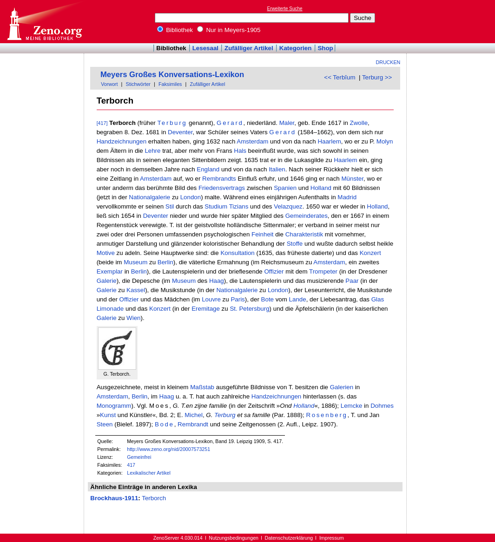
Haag (216, 280)
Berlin (165, 262)
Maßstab (202, 387)
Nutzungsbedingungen (233, 538)
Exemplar (110, 271)
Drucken (388, 62)
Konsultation (237, 252)
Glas (377, 299)
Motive (106, 252)
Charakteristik (304, 234)
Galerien (341, 387)
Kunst (108, 414)
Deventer (180, 132)
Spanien (285, 187)
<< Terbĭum (339, 77)
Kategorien (295, 48)
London (190, 197)
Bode (164, 424)
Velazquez (288, 206)
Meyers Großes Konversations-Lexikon (172, 74)
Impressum (331, 538)
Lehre (152, 150)
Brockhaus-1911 (114, 498)
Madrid (346, 197)
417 (131, 465)
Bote (267, 299)
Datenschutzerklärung (289, 538)
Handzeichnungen (121, 141)
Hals (240, 150)
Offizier (274, 271)
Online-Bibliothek (44, 21)
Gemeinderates (306, 215)
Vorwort (109, 84)
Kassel (135, 290)
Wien (133, 317)
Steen (105, 424)
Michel (194, 414)
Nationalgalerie (149, 197)
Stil (169, 206)
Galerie (107, 280)
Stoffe (295, 243)
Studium (216, 206)
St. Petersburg (249, 308)
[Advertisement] (452, 21)
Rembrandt (193, 424)
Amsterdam (252, 141)
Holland (320, 187)
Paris (237, 299)
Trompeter (323, 271)
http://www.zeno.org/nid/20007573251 (168, 449)
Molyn (384, 141)
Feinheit (262, 234)
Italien (277, 169)
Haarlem (329, 141)
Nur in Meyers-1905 (229, 29)
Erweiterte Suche (285, 8)
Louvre (211, 299)
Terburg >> (377, 77)
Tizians (239, 206)
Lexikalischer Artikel (149, 473)
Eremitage (205, 308)
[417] (102, 123)
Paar (351, 280)
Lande (297, 299)
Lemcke (352, 405)
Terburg (172, 122)
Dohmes (382, 405)
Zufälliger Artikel (248, 48)
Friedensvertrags (221, 187)
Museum (135, 262)
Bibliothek (175, 29)
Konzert (370, 252)
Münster (352, 178)
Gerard (230, 122)
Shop (325, 48)
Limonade (110, 308)
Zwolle (359, 122)
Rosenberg (326, 414)
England (208, 169)
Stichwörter (138, 84)
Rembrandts (219, 178)
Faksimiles (170, 84)
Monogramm (114, 405)
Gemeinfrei (139, 457)
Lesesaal (205, 48)
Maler (287, 122)
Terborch (154, 498)
